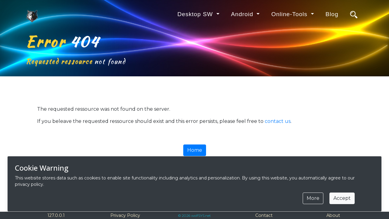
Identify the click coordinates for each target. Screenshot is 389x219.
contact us (278, 121)
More (313, 198)
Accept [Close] (342, 198)
